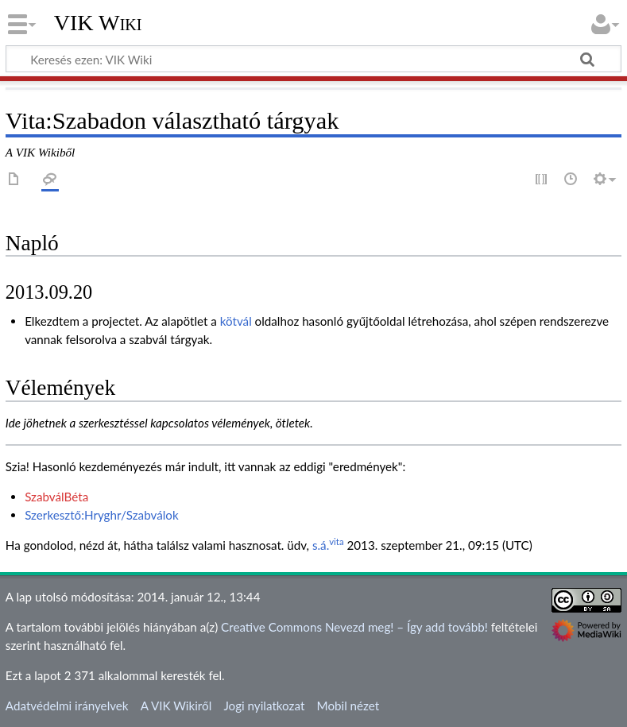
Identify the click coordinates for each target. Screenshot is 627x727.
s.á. (320, 545)
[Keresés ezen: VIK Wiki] (313, 59)
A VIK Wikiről (176, 705)
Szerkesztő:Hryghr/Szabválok (101, 515)
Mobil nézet (348, 705)
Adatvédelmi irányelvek (67, 705)
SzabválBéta (56, 496)
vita (336, 541)
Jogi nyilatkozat (263, 705)
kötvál (236, 321)
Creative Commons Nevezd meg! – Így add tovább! (354, 627)
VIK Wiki (98, 23)
